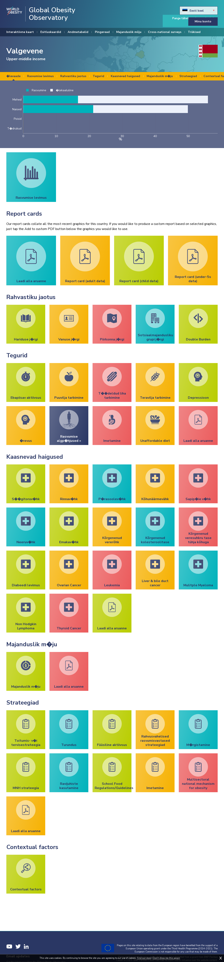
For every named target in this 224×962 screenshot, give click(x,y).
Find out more (144, 958)
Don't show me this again (166, 958)
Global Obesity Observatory (52, 14)
